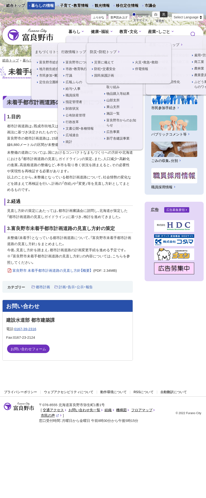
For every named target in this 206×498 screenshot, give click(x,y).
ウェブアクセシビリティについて (68, 392)
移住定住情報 (125, 6)
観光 (76, 38)
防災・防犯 (157, 38)
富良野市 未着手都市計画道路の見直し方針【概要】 (65, 271)
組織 (108, 410)
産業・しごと (159, 31)
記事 (49, 60)
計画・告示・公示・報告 (76, 287)
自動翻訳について (173, 392)
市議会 (150, 6)
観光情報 (100, 6)
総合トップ (15, 6)
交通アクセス (53, 410)
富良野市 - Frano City (30, 35)
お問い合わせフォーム (28, 349)
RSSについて (144, 392)
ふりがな (98, 17)
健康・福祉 (100, 31)
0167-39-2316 (25, 329)
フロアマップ (141, 410)
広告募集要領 (175, 210)
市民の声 (50, 415)
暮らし (74, 31)
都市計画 (43, 287)
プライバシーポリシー (20, 392)
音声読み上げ (118, 17)
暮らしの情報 (42, 6)
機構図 (121, 410)
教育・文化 (128, 31)
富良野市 (19, 406)
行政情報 (130, 38)
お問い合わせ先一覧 (84, 410)
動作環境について (113, 392)
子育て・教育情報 (74, 6)
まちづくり (101, 38)
